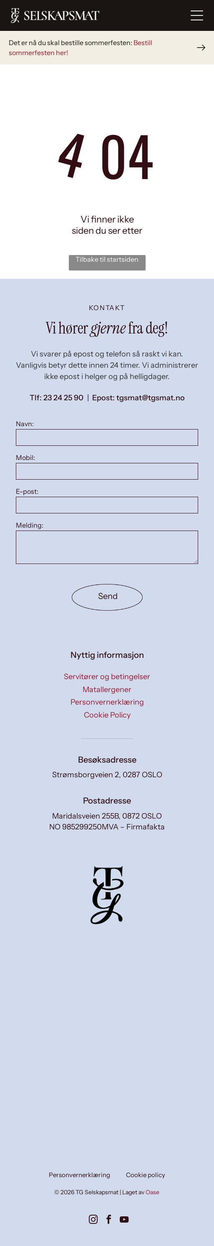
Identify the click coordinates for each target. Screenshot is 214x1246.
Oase (152, 1192)
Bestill (142, 42)
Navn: (25, 424)
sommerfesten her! (38, 52)
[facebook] (109, 1220)
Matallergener (107, 689)
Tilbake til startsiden (107, 259)
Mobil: (25, 457)
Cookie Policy (107, 715)
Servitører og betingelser (107, 676)
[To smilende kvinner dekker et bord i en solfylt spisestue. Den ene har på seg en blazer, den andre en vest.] (58, 1107)
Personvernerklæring (107, 702)
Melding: (29, 525)
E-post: (27, 491)
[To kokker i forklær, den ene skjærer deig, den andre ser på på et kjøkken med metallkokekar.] (58, 1010)
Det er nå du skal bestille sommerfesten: (70, 42)
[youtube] (124, 1220)
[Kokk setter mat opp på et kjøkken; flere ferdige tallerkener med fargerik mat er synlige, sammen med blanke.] (155, 1010)
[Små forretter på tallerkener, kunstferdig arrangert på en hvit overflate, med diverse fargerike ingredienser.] (155, 1107)
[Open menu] (197, 15)
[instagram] (93, 1220)
